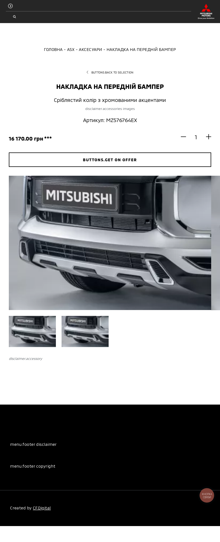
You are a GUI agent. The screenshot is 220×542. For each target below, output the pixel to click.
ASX (70, 49)
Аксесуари (90, 49)
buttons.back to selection (110, 72)
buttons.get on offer (110, 159)
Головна (53, 49)
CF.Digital (42, 507)
